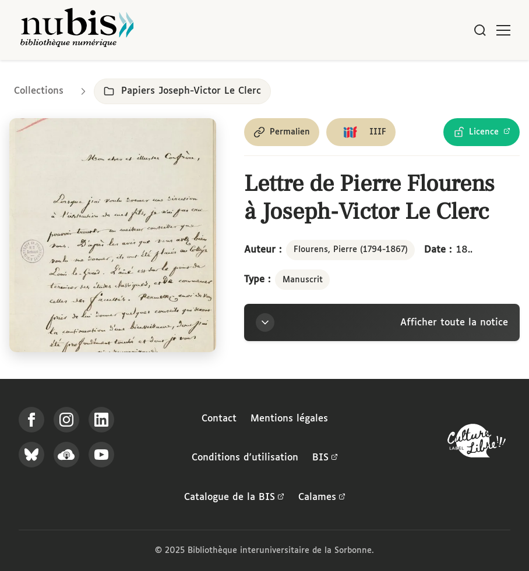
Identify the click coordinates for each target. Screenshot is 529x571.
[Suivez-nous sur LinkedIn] (101, 419)
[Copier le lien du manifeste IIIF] (361, 132)
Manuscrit (303, 280)
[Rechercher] (480, 30)
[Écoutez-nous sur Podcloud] (66, 454)
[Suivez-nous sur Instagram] (66, 419)
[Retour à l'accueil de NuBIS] (77, 30)
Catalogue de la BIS (234, 497)
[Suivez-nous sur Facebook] (31, 419)
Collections (39, 91)
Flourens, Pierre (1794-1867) (351, 250)
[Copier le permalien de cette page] (281, 132)
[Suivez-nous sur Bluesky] (31, 454)
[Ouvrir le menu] (503, 30)
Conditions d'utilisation (245, 458)
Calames (321, 497)
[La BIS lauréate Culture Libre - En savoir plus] (476, 443)
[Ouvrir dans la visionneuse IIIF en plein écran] (112, 235)
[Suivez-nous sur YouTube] (101, 454)
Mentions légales (289, 419)
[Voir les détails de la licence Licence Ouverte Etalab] (481, 132)
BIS (325, 458)
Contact (219, 419)
